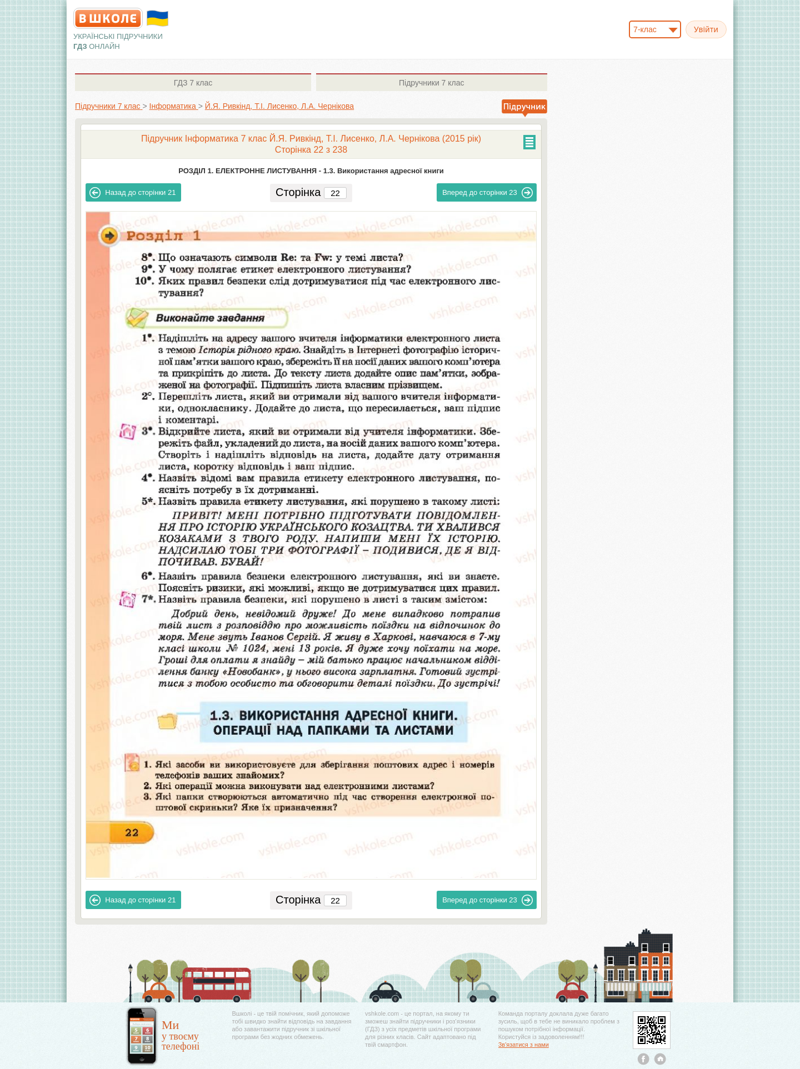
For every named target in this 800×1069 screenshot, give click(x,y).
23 (487, 192)
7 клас (193, 82)
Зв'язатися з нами (523, 1044)
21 (132, 192)
